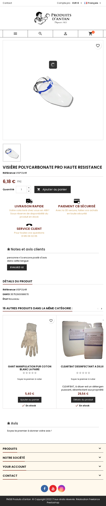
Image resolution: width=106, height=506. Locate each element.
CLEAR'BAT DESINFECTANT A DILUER (83, 366)
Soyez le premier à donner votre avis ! (29, 430)
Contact (7, 2)
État (5, 299)
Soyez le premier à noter (29, 379)
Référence (9, 173)
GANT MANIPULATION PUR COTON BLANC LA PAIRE (29, 368)
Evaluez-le (17, 267)
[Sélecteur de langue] (93, 3)
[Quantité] (21, 189)
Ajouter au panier (52, 189)
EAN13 (6, 294)
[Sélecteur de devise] (77, 3)
